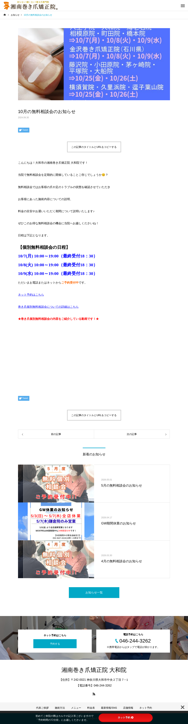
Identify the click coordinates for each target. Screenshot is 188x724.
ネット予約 (145, 707)
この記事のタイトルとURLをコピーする (94, 146)
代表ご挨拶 (42, 707)
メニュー (76, 707)
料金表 (91, 707)
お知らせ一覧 (94, 592)
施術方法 (60, 707)
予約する (55, 643)
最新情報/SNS (109, 707)
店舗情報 (128, 707)
